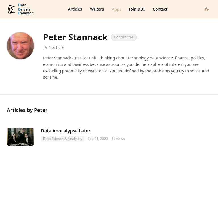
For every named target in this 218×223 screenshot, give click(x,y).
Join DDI (137, 9)
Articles (75, 9)
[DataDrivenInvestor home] (20, 9)
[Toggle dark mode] (206, 9)
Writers (97, 9)
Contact (160, 9)
